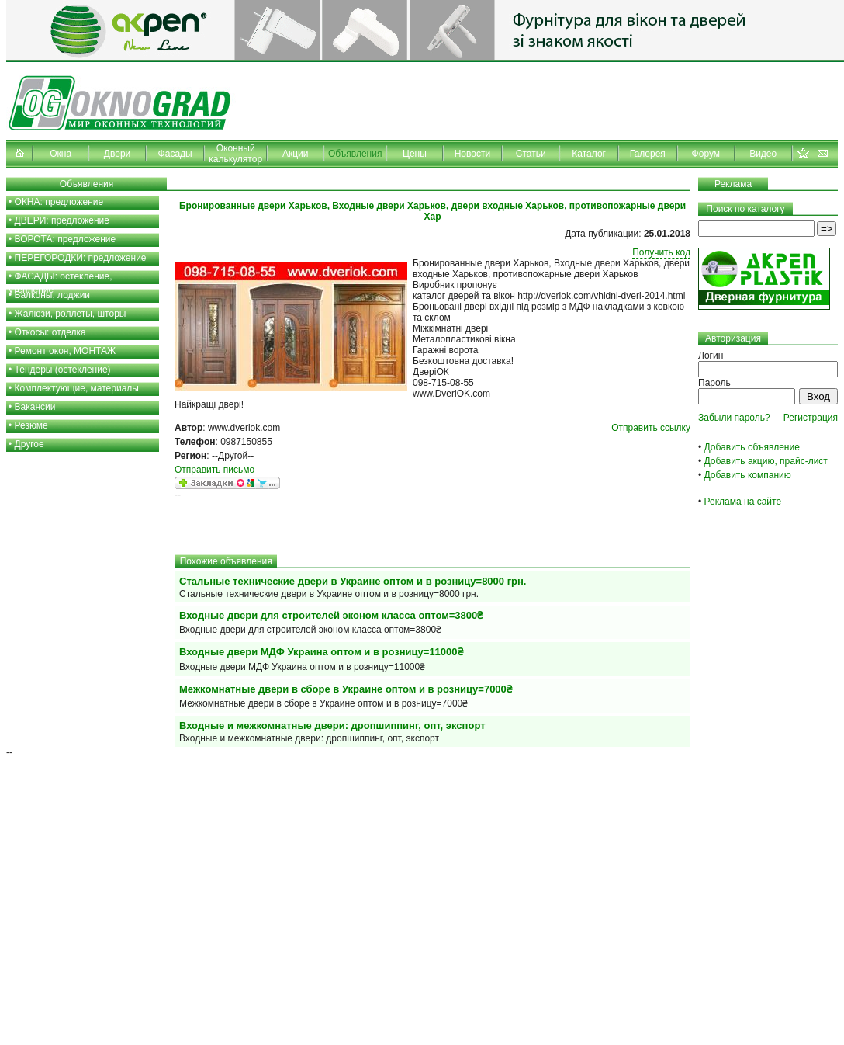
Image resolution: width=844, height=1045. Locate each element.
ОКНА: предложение (59, 201)
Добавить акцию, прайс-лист (766, 461)
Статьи (531, 153)
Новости (472, 153)
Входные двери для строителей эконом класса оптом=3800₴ (331, 615)
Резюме (31, 425)
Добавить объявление (752, 447)
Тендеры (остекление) (63, 369)
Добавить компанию (747, 475)
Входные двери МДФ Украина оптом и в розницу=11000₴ (321, 652)
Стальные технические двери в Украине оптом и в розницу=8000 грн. (352, 581)
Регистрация (810, 417)
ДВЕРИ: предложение (62, 220)
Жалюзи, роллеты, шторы (70, 313)
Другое (29, 444)
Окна (60, 153)
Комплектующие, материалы (77, 388)
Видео (763, 153)
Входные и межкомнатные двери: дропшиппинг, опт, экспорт (332, 725)
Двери (117, 153)
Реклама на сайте (743, 501)
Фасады (175, 153)
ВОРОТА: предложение (65, 239)
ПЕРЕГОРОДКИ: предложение (81, 257)
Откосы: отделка (50, 332)
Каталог (589, 153)
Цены (415, 153)
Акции (295, 153)
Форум (706, 153)
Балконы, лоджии (53, 295)
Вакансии (35, 406)
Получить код (661, 252)
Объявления (355, 153)
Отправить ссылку (650, 427)
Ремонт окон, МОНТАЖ (65, 350)
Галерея (648, 153)
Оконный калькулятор (235, 154)
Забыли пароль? (734, 417)
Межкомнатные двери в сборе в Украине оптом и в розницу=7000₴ (345, 689)
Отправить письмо (214, 469)
